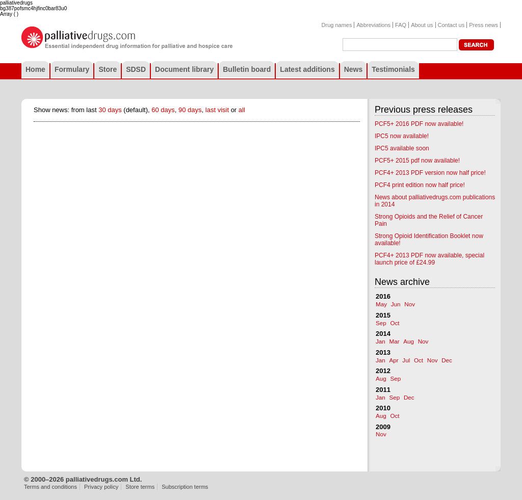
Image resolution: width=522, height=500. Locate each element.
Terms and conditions (50, 487)
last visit (217, 110)
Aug (408, 341)
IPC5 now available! (402, 136)
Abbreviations (373, 25)
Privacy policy (101, 487)
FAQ (400, 25)
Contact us (451, 25)
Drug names (337, 25)
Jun (396, 304)
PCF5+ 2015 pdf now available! (417, 160)
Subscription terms (185, 487)
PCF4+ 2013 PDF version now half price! (430, 172)
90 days (190, 110)
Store (107, 69)
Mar (394, 341)
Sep (381, 323)
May (381, 304)
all (242, 110)
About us (422, 25)
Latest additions (307, 69)
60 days (163, 110)
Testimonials (393, 69)
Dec (446, 360)
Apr (393, 360)
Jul (406, 360)
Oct (394, 323)
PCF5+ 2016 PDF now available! (419, 123)
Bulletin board (247, 69)
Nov (409, 304)
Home (35, 69)
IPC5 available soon (402, 148)
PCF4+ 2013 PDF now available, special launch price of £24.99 (429, 259)
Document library (184, 69)
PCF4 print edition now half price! (420, 185)
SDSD (136, 69)
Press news (483, 25)
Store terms (139, 487)
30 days (110, 110)
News (353, 69)
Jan (380, 341)
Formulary (72, 69)
